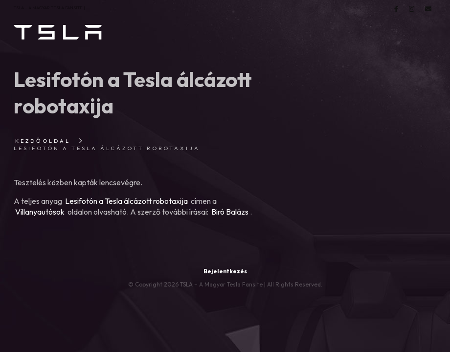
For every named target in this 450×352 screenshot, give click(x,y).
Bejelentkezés (225, 271)
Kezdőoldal (42, 140)
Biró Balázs (229, 212)
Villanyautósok (40, 212)
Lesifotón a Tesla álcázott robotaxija (126, 201)
